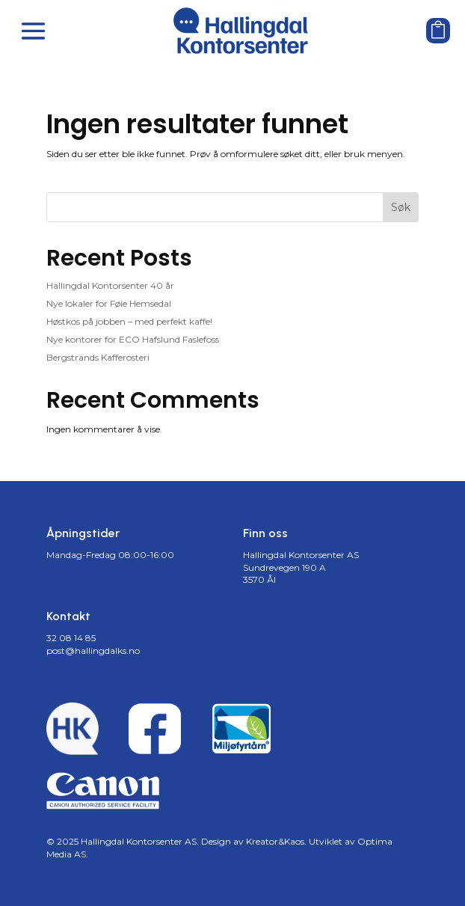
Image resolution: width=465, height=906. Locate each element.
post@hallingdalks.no (93, 650)
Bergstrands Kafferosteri (98, 357)
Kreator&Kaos (275, 841)
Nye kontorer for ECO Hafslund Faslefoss (132, 339)
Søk (400, 207)
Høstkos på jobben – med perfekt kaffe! (129, 321)
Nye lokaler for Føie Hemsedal (108, 303)
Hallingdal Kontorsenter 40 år (110, 285)
